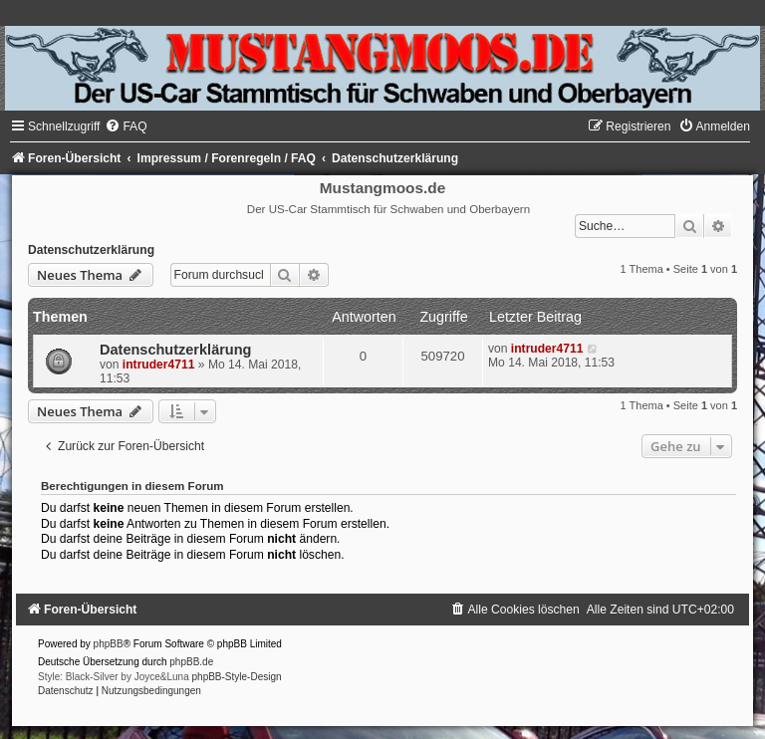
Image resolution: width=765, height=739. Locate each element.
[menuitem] (125, 126)
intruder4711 (159, 364)
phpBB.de (191, 661)
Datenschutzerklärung (91, 250)
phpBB (109, 643)
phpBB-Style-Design (237, 676)
